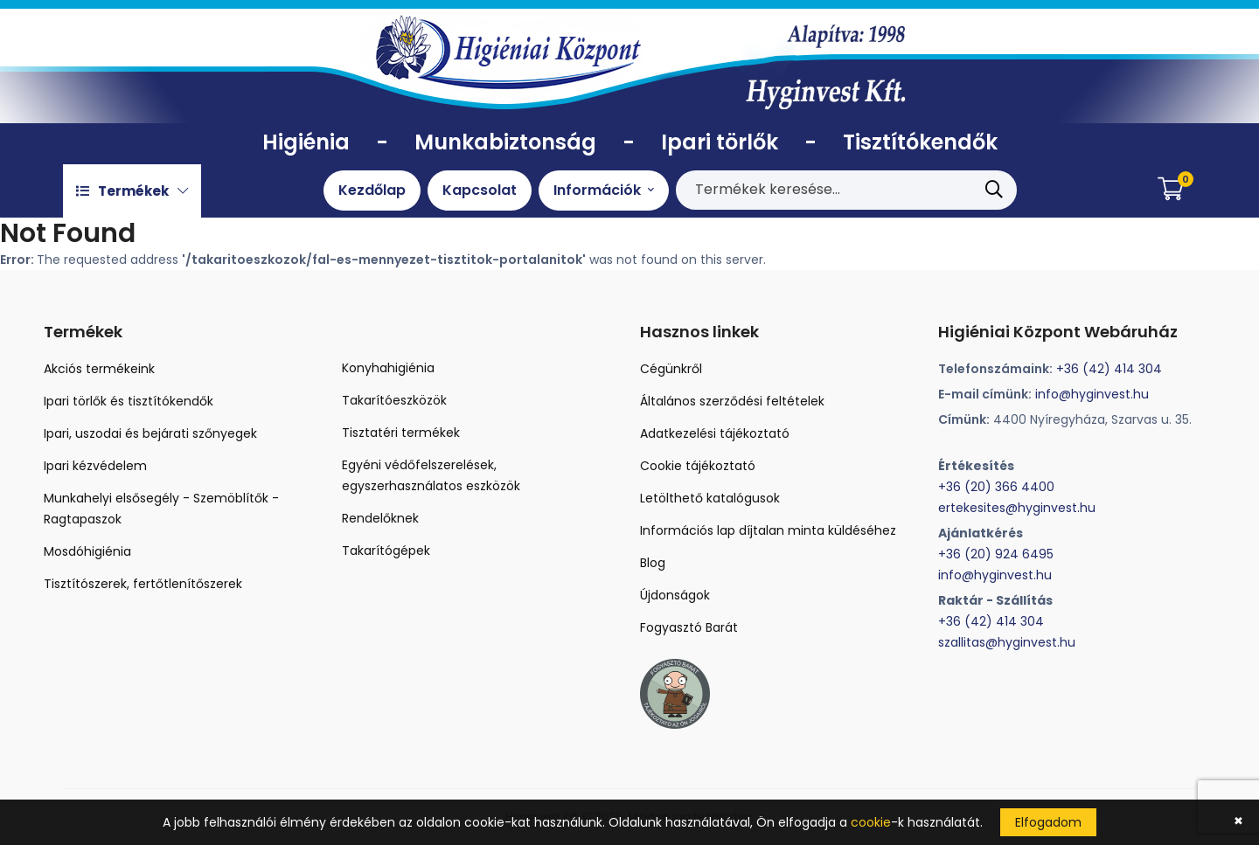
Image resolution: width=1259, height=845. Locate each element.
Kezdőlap (372, 190)
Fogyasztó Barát (689, 627)
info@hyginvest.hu (1092, 394)
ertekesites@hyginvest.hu (1017, 507)
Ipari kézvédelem (95, 465)
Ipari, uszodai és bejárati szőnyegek (150, 433)
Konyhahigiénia (388, 368)
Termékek (132, 191)
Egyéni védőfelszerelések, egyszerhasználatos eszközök (431, 475)
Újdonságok (675, 595)
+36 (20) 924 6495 (996, 554)
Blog (652, 562)
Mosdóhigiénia (87, 551)
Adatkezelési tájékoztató (714, 433)
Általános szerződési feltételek (732, 401)
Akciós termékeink (99, 368)
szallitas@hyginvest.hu (1006, 642)
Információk (603, 190)
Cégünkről (671, 368)
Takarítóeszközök (394, 400)
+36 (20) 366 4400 (996, 486)
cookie (871, 822)
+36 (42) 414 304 (1109, 368)
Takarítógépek (386, 550)
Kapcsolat (479, 190)
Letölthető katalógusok (710, 498)
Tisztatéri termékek (401, 432)
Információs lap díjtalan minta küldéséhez (768, 530)
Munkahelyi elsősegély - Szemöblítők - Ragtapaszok (161, 508)
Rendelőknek (380, 518)
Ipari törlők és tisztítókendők (128, 401)
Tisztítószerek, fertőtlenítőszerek (143, 583)
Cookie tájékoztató (697, 465)
